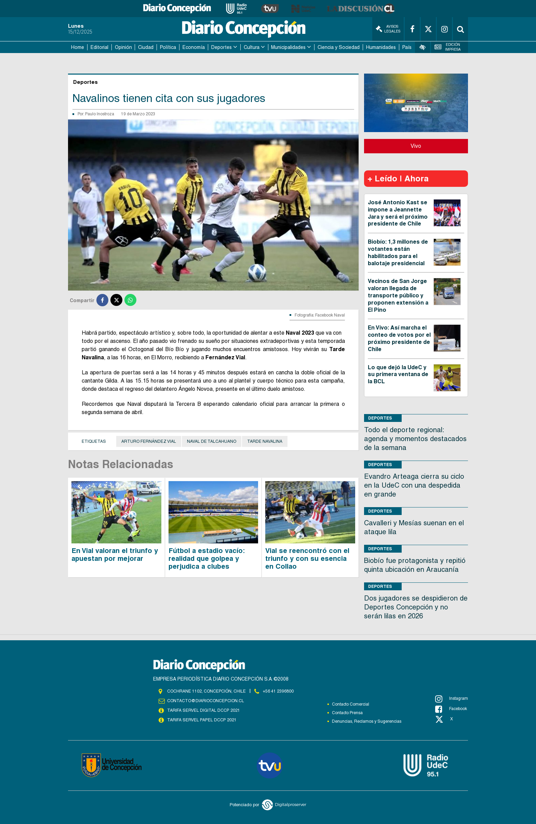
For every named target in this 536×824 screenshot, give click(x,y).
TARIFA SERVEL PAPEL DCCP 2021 (201, 720)
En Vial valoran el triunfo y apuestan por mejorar (114, 554)
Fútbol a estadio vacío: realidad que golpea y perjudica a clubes (207, 558)
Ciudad (145, 47)
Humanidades (381, 47)
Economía (194, 47)
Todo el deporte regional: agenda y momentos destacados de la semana (415, 439)
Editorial (99, 47)
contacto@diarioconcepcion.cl (205, 700)
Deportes (221, 47)
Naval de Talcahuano (211, 441)
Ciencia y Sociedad (339, 47)
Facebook (451, 709)
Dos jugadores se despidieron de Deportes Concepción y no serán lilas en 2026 (416, 607)
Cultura (251, 47)
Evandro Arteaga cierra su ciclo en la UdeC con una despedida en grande (414, 485)
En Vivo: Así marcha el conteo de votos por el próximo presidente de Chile (399, 338)
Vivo (416, 146)
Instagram (451, 699)
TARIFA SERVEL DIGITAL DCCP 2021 (203, 710)
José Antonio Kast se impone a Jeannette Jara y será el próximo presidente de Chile (398, 213)
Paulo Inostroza (99, 114)
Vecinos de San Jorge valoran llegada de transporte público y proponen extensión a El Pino (398, 295)
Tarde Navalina (264, 441)
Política (168, 47)
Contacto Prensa (347, 712)
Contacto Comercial (350, 704)
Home (77, 47)
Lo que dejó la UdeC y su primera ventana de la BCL (398, 374)
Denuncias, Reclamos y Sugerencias (366, 721)
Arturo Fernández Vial (148, 441)
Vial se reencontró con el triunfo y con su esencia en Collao (307, 558)
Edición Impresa (447, 47)
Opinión (123, 47)
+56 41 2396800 (278, 691)
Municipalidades (288, 47)
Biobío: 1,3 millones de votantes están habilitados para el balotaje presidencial (398, 252)
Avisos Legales (388, 29)
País (407, 47)
